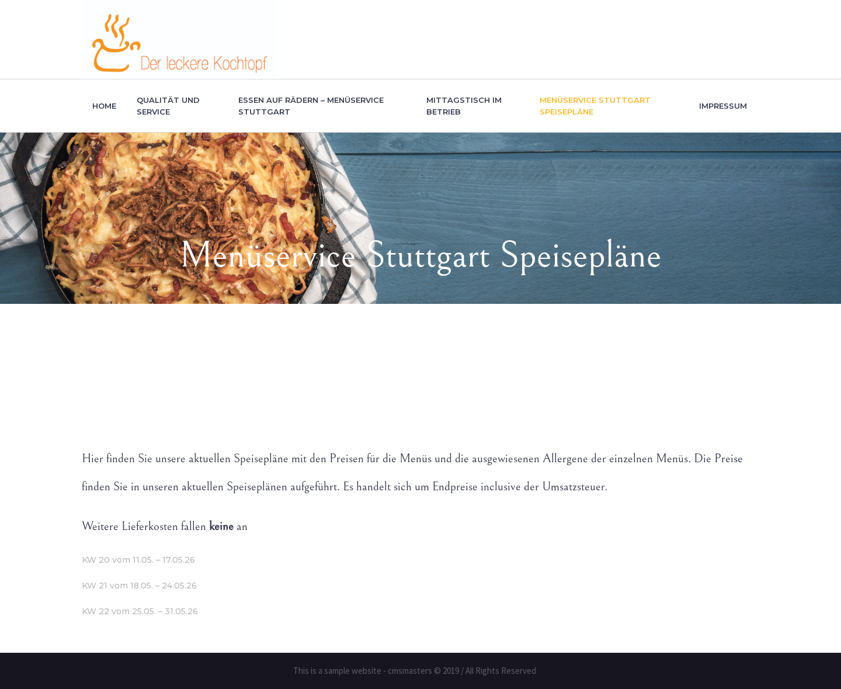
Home (319, 374)
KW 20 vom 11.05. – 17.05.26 (138, 560)
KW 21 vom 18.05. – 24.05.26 (139, 585)
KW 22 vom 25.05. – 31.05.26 (140, 611)
